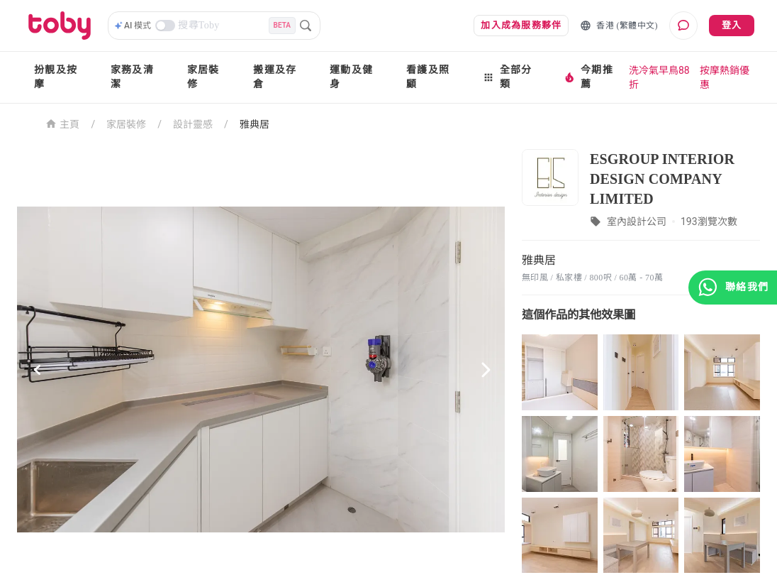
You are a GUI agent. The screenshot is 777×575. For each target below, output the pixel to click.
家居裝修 (203, 77)
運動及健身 (351, 77)
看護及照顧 (427, 77)
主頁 (62, 123)
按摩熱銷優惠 (724, 77)
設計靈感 (193, 124)
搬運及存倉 (274, 77)
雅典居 (254, 124)
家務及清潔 (132, 77)
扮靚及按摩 (55, 77)
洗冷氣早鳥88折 (659, 77)
